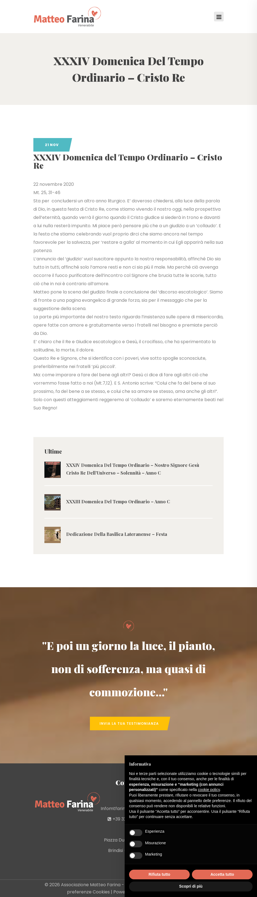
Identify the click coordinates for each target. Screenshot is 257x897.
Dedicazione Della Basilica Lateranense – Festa (116, 534)
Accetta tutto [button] (222, 874)
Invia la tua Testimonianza (129, 723)
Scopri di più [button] (191, 886)
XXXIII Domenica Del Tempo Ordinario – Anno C (118, 501)
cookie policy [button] (209, 789)
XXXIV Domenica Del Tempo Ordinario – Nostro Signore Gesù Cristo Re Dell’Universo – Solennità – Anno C (132, 469)
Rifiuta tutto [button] (159, 874)
